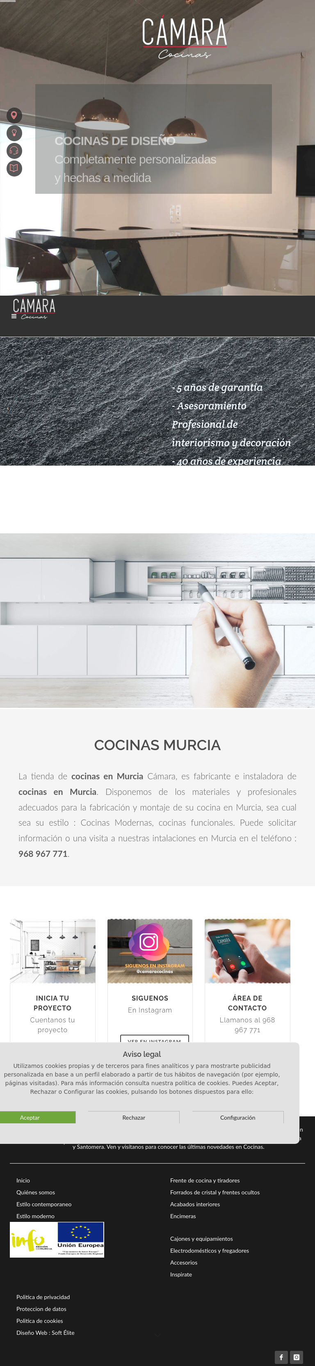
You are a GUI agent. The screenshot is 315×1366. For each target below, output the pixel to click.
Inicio (23, 1180)
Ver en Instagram (154, 1041)
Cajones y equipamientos (201, 1238)
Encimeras (183, 1215)
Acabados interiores (195, 1204)
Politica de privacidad (43, 1296)
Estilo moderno (35, 1215)
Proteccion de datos (41, 1308)
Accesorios (183, 1262)
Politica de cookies (39, 1320)
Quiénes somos (35, 1192)
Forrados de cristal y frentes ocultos (215, 1192)
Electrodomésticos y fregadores (209, 1250)
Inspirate (181, 1274)
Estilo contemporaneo (43, 1204)
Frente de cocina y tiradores (205, 1180)
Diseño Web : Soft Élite (45, 1332)
